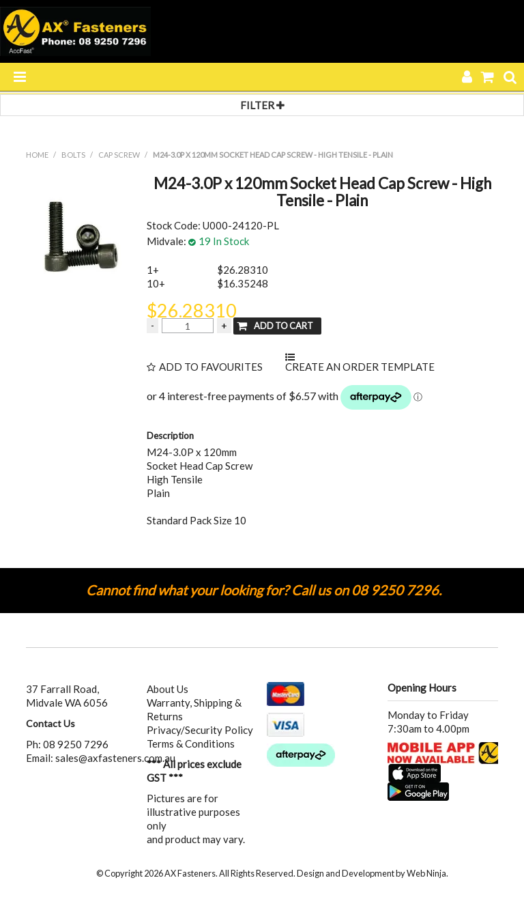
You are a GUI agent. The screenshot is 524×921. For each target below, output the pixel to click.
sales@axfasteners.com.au (115, 758)
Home (37, 154)
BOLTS (73, 154)
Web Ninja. (427, 873)
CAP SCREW (119, 154)
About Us (167, 689)
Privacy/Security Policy (200, 730)
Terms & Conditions (191, 743)
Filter (262, 105)
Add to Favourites (211, 367)
